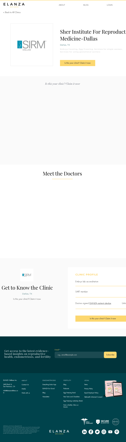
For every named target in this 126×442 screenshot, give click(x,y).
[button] (46, 397)
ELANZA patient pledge (100, 303)
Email (57, 350)
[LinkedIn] (84, 431)
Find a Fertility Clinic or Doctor (70, 406)
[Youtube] (110, 431)
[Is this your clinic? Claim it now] (77, 63)
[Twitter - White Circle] (97, 431)
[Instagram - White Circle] (103, 431)
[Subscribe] (110, 355)
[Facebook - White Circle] (90, 431)
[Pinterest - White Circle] (116, 431)
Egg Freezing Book (69, 393)
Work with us (26, 393)
